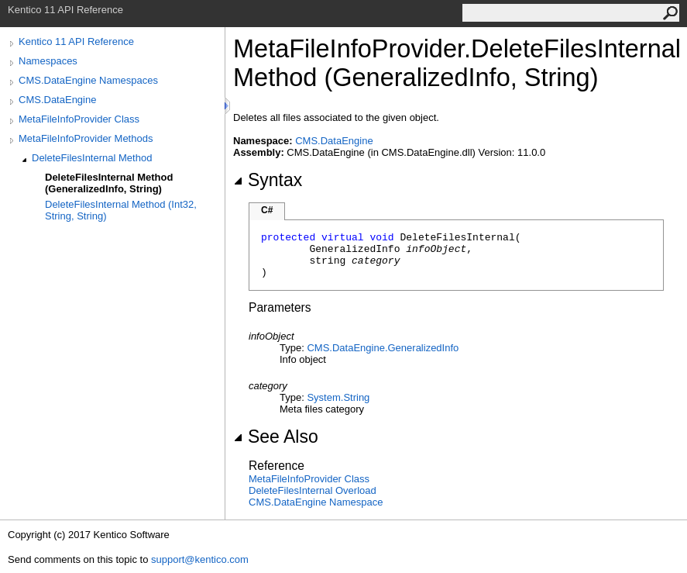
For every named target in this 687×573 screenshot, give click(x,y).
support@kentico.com (200, 559)
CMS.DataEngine (57, 99)
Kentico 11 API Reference (76, 41)
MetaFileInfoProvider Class (79, 119)
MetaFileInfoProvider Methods (86, 138)
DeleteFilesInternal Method (92, 158)
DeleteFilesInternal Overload (312, 490)
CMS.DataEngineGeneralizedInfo (383, 348)
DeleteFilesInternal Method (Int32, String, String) (121, 210)
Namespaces (48, 61)
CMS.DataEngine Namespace (316, 502)
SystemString (338, 397)
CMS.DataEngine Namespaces (88, 80)
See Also (275, 436)
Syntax (267, 180)
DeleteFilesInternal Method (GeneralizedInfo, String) (109, 183)
